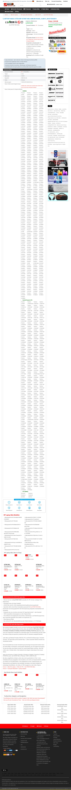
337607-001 (29, 85)
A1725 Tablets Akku (11, 711)
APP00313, (58, 123)
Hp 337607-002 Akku (48, 14)
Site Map (55, 737)
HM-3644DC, (55, 128)
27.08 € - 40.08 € (17, 773)
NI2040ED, (55, 135)
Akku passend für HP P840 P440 (11, 538)
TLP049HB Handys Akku (28, 706)
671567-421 (6, 584)
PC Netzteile (27, 9)
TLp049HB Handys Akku (28, 708)
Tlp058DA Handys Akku (28, 711)
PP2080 (28, 41)
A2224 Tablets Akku (11, 706)
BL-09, (57, 137)
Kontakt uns (40, 1)
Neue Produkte (56, 735)
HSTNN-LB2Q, (59, 133)
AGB (21, 744)
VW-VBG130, (64, 117)
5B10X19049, (55, 114)
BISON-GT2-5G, (51, 109)
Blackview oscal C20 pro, (61, 124)
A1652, (57, 112)
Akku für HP (38, 14)
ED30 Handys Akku (45, 706)
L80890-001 (6, 684)
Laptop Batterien (57, 739)
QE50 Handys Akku (45, 711)
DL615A (37, 37)
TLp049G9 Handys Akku (28, 709)
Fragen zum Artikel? (54, 36)
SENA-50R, (50, 130)
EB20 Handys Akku (45, 708)
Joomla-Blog (56, 746)
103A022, (53, 123)
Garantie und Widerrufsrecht (24, 741)
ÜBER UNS (23, 736)
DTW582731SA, (58, 139)
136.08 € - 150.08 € (13, 775)
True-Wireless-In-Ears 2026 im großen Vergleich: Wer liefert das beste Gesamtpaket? (24, 698)
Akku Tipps (55, 742)
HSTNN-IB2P (39, 564)
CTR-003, (56, 109)
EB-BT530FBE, (55, 119)
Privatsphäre (24, 734)
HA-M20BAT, (50, 128)
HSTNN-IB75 (17, 584)
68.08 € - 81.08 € (38, 773)
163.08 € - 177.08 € (29, 775)
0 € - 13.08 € (4, 773)
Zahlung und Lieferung (26, 738)
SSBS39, (49, 123)
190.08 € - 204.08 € (44, 775)
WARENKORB (51, 4)
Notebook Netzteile (57, 741)
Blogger (55, 744)
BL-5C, (57, 132)
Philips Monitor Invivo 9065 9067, (54, 117)
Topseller (55, 734)
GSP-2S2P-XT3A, (57, 110)
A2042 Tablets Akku (11, 713)
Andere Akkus (9, 11)
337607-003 (40, 85)
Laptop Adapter (22, 668)
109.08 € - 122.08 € (59, 773)
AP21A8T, (50, 114)
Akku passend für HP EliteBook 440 (12, 528)
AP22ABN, (62, 112)
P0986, (60, 109)
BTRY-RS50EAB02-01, (52, 133)
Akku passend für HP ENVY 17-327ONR (33, 517)
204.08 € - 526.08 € (52, 775)
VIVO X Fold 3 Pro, (51, 140)
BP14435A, (50, 144)
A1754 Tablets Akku (11, 709)
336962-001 (31, 39)
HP (36, 25)
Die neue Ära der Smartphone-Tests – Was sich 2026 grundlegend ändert (21, 700)
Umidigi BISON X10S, (52, 124)
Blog (17, 11)
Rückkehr (65, 1)
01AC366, (65, 126)
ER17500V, (50, 119)
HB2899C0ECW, (51, 139)
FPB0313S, (63, 110)
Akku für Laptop (14, 14)
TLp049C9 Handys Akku (28, 713)
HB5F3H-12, (61, 128)
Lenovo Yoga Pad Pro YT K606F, (59, 144)
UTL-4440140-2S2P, (51, 137)
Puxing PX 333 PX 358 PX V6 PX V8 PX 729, (56, 142)
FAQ (66, 788)
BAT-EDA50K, (61, 137)
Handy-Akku (36, 9)
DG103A (41, 39)
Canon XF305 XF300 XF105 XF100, (55, 116)
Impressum (23, 747)
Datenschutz (24, 749)
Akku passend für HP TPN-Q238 (11, 521)
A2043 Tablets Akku (11, 708)
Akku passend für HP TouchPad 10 (32, 519)
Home (7, 9)
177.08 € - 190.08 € (36, 775)
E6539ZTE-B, (50, 126)
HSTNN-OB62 (7, 564)
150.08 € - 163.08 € (21, 775)
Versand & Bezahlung (56, 1)
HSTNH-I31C (39, 584)
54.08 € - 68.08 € (31, 773)
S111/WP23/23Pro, (51, 132)
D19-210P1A (39, 684)
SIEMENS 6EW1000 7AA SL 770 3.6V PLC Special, (57, 121)
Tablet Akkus (45, 9)
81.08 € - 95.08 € (45, 773)
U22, (49, 146)
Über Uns (47, 1)
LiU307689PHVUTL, (52, 112)
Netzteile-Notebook (16, 9)
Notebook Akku (55, 9)
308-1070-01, (50, 110)
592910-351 (28, 554)
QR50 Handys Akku (45, 713)
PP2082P (32, 41)
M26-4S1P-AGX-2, (61, 135)
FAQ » (38, 765)
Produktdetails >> (62, 53)
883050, (55, 126)
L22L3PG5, (64, 109)
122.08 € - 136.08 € (5, 775)
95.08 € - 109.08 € (52, 773)
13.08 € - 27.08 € (11, 773)
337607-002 (36, 39)
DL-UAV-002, (50, 135)
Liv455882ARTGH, (56, 130)
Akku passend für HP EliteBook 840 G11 (13, 524)
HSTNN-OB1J (28, 584)
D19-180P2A (28, 684)
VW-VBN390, (59, 126)
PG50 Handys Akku (45, 709)
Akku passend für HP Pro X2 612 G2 (12, 549)
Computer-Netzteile (12, 668)
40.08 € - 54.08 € (24, 773)
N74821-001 (17, 684)
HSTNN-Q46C (18, 564)
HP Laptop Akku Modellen (26, 14)
